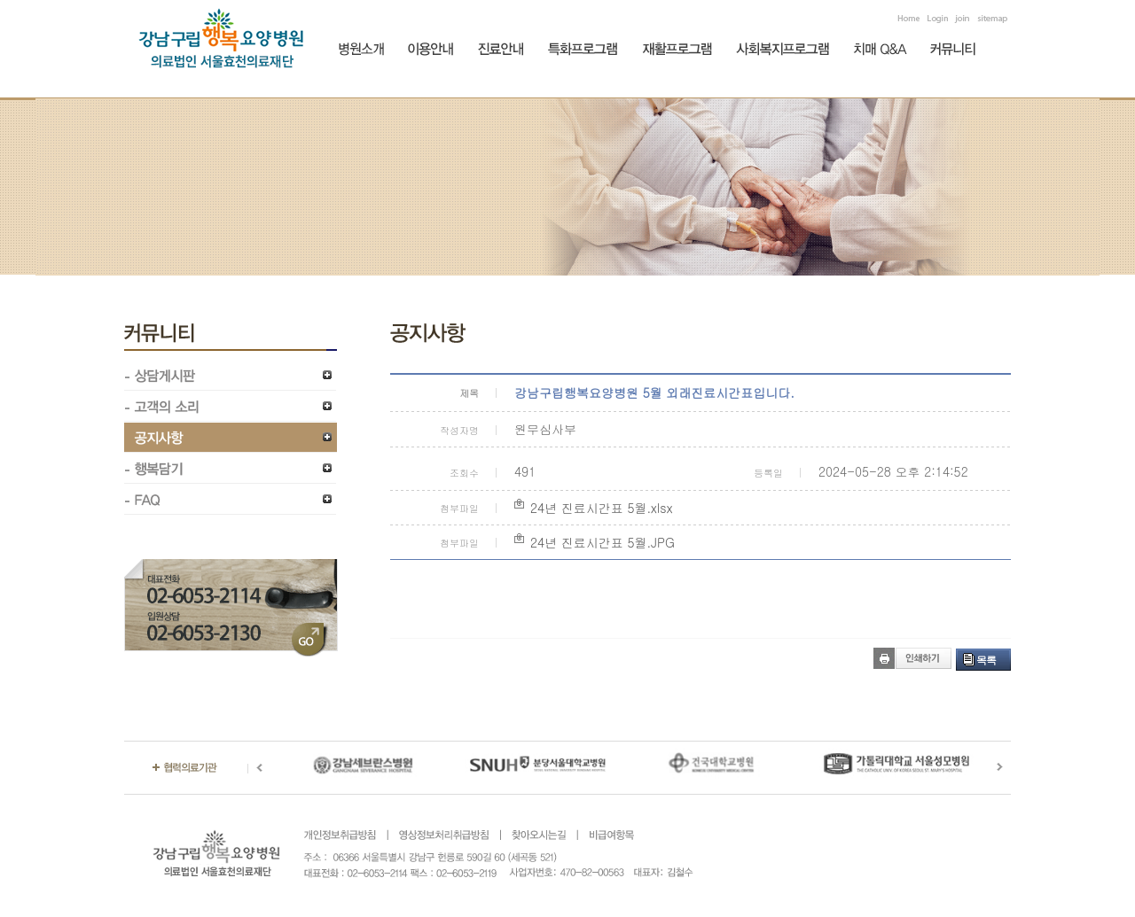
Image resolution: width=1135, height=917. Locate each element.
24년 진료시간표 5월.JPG (602, 542)
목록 (986, 659)
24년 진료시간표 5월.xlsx (601, 508)
